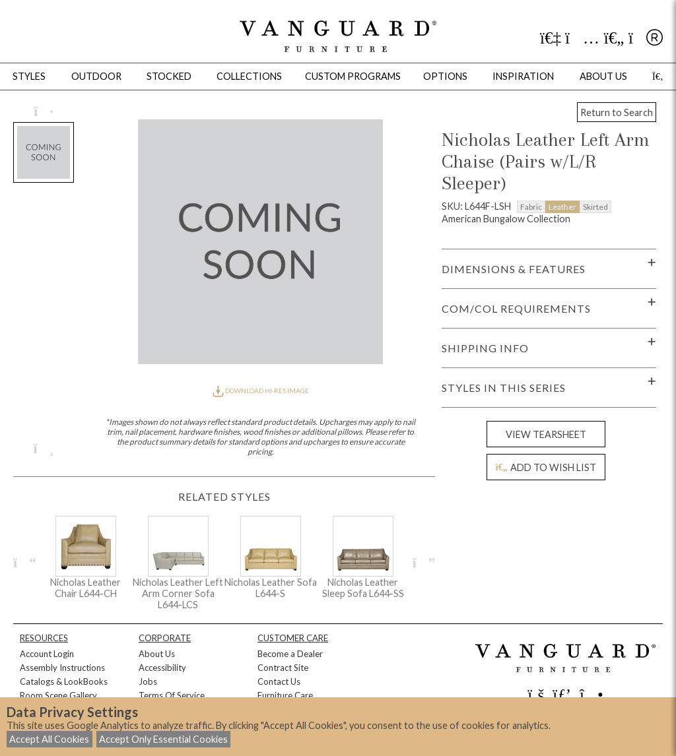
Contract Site (282, 667)
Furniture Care (285, 695)
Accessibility (162, 667)
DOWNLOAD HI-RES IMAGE (261, 390)
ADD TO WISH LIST (546, 467)
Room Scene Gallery (58, 695)
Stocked (169, 76)
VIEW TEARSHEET (546, 434)
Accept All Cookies (49, 739)
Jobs (148, 681)
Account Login (47, 653)
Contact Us (278, 681)
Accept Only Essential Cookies (163, 739)
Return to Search (616, 112)
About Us (157, 653)
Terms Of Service (172, 695)
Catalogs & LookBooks (64, 681)
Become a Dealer (290, 653)
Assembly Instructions (62, 667)
